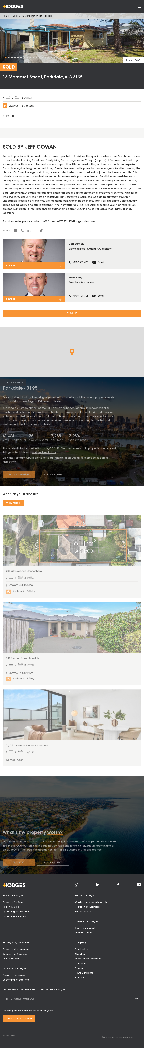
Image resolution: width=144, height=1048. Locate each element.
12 (39, 57)
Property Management (16, 949)
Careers (79, 968)
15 (48, 57)
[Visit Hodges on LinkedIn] (97, 886)
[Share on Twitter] (41, 231)
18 (57, 57)
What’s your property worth (91, 902)
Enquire (72, 313)
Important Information (88, 959)
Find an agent (83, 912)
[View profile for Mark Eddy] (72, 287)
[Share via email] (15, 231)
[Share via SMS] (22, 231)
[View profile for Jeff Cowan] (72, 254)
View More (13, 503)
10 (33, 57)
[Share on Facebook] (35, 231)
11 (36, 57)
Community (82, 963)
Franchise (80, 978)
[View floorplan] (133, 60)
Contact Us (81, 949)
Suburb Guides (83, 933)
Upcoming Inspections (16, 912)
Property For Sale (13, 902)
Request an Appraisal (87, 907)
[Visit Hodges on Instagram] (76, 886)
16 (51, 57)
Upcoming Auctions (14, 916)
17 (54, 57)
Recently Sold (11, 907)
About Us (80, 954)
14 (45, 57)
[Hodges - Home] (13, 6)
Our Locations (11, 959)
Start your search (85, 928)
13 (42, 57)
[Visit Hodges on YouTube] (139, 885)
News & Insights (84, 973)
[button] (72, 352)
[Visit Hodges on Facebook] (118, 886)
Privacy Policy (9, 1036)
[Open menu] (139, 6)
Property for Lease (14, 975)
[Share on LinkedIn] (29, 231)
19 (60, 57)
